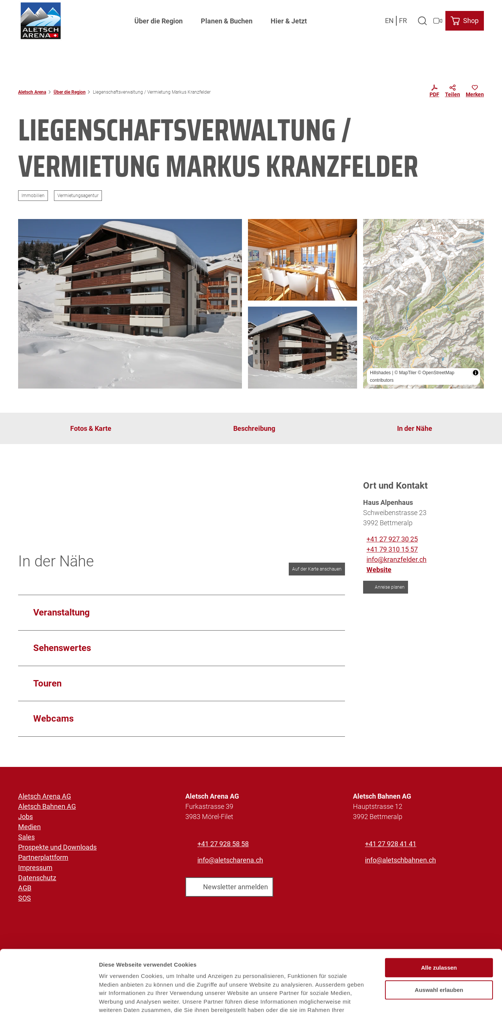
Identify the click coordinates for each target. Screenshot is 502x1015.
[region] (423, 304)
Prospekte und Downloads (57, 847)
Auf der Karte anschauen (317, 569)
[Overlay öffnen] (422, 21)
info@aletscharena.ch (230, 860)
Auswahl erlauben (439, 941)
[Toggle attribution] (475, 372)
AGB (24, 888)
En (389, 21)
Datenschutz (37, 878)
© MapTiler (405, 372)
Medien (29, 827)
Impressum (35, 868)
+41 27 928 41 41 (390, 844)
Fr (403, 21)
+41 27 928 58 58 (223, 844)
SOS (24, 898)
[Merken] (475, 92)
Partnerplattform (43, 857)
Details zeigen (401, 1000)
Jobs (25, 817)
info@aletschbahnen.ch (400, 860)
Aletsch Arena (32, 92)
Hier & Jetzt (289, 21)
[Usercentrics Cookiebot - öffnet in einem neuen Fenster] (49, 1000)
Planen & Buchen (227, 21)
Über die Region (158, 21)
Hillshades (380, 372)
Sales (26, 837)
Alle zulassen (439, 919)
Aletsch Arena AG (44, 796)
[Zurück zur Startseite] (40, 21)
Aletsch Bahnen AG (47, 806)
